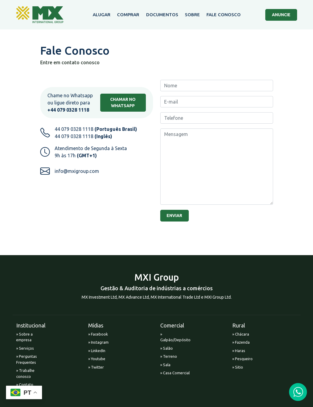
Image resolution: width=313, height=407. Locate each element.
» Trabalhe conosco (25, 373)
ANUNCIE (281, 14)
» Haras (238, 350)
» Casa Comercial (175, 373)
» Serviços (25, 348)
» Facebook (98, 334)
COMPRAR (128, 14)
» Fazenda (241, 342)
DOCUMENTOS (162, 14)
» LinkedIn (96, 350)
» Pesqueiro (242, 359)
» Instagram (98, 342)
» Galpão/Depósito (175, 337)
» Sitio (237, 367)
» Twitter (96, 367)
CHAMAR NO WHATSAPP (123, 102)
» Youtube (96, 359)
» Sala (165, 365)
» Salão (166, 348)
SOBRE (192, 14)
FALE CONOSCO (223, 14)
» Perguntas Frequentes (26, 359)
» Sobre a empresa (24, 337)
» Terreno (168, 356)
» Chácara (240, 334)
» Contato (24, 384)
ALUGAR (101, 14)
